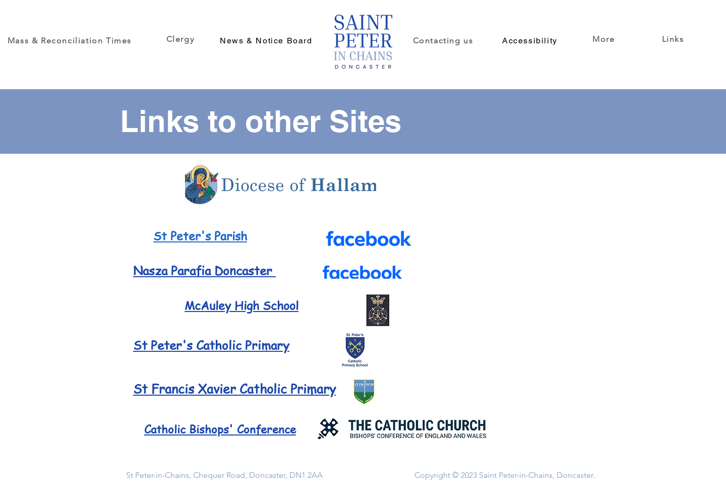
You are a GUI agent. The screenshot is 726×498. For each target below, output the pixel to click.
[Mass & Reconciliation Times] (70, 40)
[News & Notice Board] (267, 40)
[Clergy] (181, 39)
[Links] (674, 39)
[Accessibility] (531, 40)
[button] (605, 39)
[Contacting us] (443, 40)
